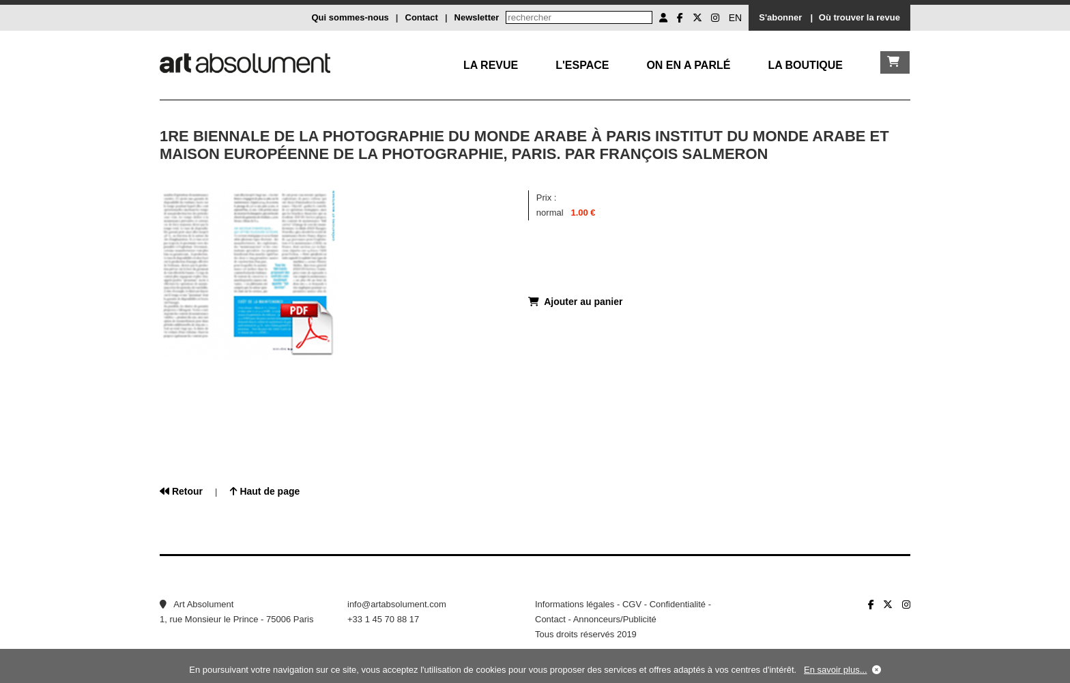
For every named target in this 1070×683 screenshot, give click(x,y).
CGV (631, 604)
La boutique (805, 65)
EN (735, 17)
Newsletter (477, 17)
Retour (181, 491)
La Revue (490, 65)
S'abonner (780, 17)
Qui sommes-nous (349, 17)
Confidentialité (678, 604)
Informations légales (574, 604)
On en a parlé (688, 65)
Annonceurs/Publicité (614, 619)
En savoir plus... (835, 670)
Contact (421, 17)
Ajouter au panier (575, 301)
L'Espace (582, 65)
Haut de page (265, 491)
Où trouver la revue (859, 17)
